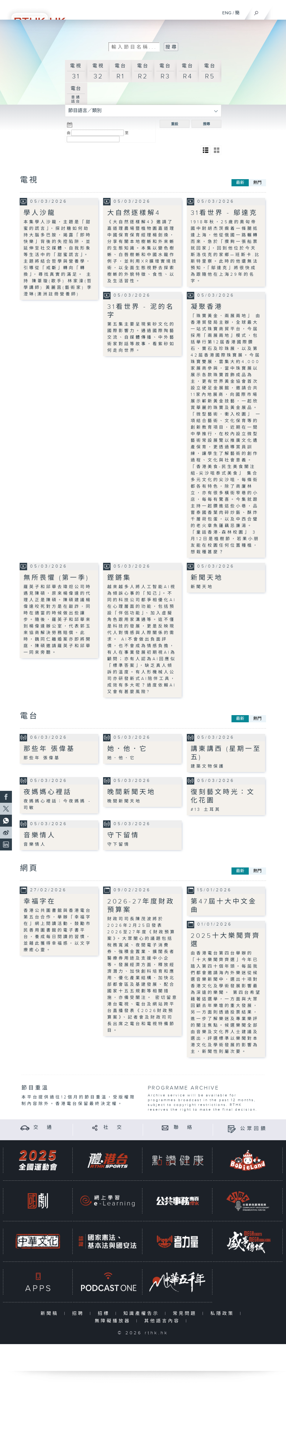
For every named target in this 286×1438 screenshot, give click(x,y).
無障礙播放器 (114, 1321)
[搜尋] (256, 11)
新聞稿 (51, 1313)
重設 (174, 124)
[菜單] (277, 10)
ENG (226, 13)
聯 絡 (184, 1127)
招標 (105, 1313)
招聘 (79, 1313)
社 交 (113, 1127)
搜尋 (206, 124)
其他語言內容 (163, 1321)
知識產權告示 (142, 1313)
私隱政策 (223, 1313)
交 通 (43, 1127)
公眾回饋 (254, 1129)
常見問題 (186, 1313)
